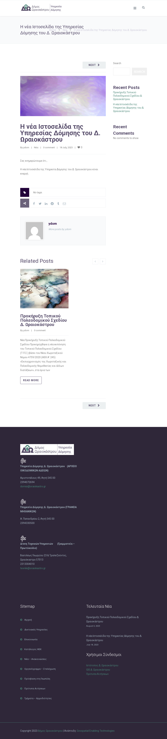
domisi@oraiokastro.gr (33, 486)
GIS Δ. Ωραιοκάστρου (98, 669)
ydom (26, 147)
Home (52, 30)
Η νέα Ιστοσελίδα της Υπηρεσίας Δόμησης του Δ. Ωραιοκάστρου (60, 133)
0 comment (49, 147)
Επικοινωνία (30, 639)
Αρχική (28, 619)
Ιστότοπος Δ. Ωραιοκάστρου (102, 665)
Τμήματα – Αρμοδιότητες (38, 698)
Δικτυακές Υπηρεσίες (36, 629)
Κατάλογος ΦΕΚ (33, 649)
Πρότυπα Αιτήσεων (34, 688)
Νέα (65, 30)
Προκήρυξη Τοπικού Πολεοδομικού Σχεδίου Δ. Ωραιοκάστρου (43, 320)
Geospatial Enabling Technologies (96, 730)
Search (117, 63)
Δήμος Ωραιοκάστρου (50, 730)
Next (92, 65)
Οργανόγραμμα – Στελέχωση (40, 669)
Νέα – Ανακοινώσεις (35, 659)
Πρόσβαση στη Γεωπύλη (37, 678)
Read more (31, 380)
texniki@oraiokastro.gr (33, 568)
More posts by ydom (60, 229)
